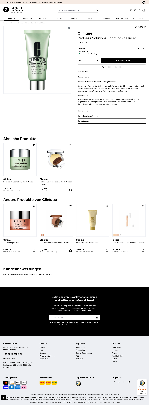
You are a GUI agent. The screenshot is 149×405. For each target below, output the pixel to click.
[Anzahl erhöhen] (98, 60)
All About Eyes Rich (20, 241)
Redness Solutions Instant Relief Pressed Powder (56, 181)
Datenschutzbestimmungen (70, 322)
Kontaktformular (9, 358)
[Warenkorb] (144, 10)
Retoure (43, 353)
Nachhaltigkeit (117, 356)
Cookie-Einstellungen (84, 353)
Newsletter (44, 359)
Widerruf (79, 359)
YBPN (114, 359)
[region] (37, 60)
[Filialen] (131, 10)
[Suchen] (96, 10)
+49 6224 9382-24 (12, 354)
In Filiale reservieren (111, 66)
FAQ (41, 350)
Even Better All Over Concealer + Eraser (129, 241)
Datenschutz (81, 350)
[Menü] (145, 380)
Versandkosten (62, 394)
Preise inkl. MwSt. (83, 72)
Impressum (80, 347)
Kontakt (43, 347)
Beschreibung (83, 77)
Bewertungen (83, 121)
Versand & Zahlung (47, 356)
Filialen (114, 362)
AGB (62, 325)
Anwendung (83, 111)
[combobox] (76, 10)
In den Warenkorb (123, 60)
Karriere (115, 350)
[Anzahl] (89, 60)
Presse (114, 353)
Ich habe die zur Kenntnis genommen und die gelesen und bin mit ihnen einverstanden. (75, 324)
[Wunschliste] (135, 10)
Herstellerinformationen (88, 116)
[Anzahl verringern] (80, 60)
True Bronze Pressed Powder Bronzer (56, 241)
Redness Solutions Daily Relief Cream (20, 180)
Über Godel (116, 347)
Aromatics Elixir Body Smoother (92, 241)
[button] (3, 397)
